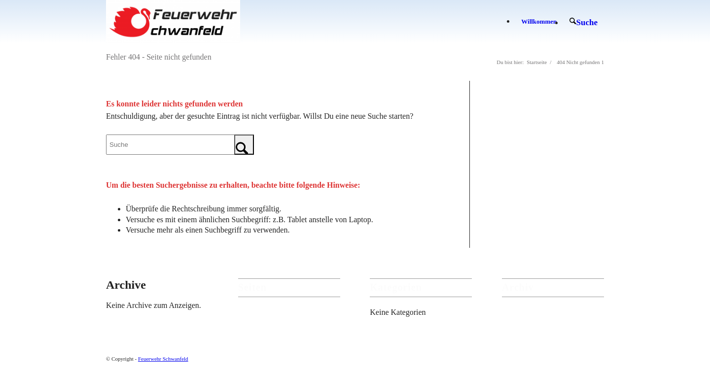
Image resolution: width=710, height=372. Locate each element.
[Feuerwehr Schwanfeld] (173, 21)
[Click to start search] (244, 145)
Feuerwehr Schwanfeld (163, 359)
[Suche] (583, 22)
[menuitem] (539, 21)
